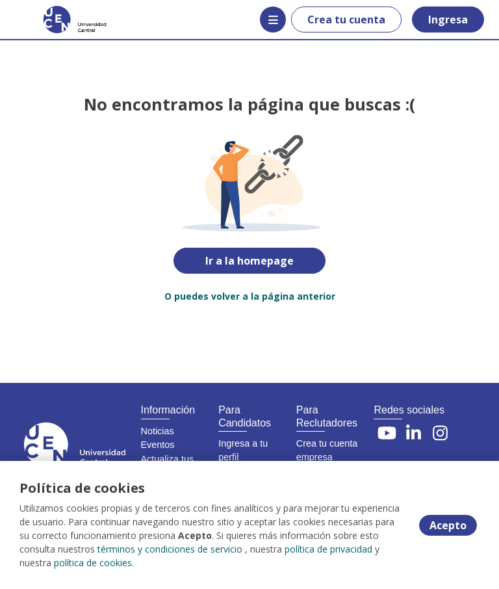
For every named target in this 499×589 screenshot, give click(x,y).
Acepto (448, 525)
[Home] (56, 19)
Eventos (158, 444)
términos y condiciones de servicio (169, 549)
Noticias (157, 431)
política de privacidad (328, 549)
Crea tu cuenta (346, 19)
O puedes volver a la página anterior (249, 296)
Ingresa (448, 19)
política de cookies (93, 562)
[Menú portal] (273, 20)
